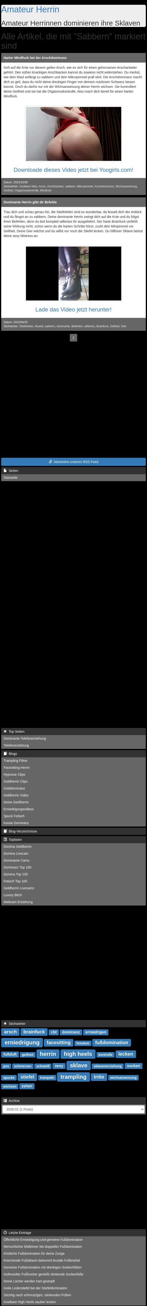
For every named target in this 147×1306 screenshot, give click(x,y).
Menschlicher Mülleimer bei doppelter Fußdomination (43, 1246)
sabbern (70, 186)
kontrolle (105, 1054)
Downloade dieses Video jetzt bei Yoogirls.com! (73, 170)
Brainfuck (102, 326)
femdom (82, 1043)
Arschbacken (55, 186)
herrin (48, 1053)
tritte (99, 1077)
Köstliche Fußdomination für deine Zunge (34, 1253)
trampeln (47, 1077)
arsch (10, 1031)
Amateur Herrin (30, 9)
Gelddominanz (14, 788)
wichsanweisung (123, 1077)
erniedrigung (22, 1042)
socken (133, 1066)
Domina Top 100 (16, 874)
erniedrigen (96, 1032)
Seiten (11, 471)
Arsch (42, 186)
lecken (125, 1054)
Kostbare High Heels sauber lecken (30, 1302)
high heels (78, 1053)
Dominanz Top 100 (17, 867)
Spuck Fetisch (14, 816)
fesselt (39, 326)
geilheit (28, 1054)
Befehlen (77, 326)
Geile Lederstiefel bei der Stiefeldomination (35, 1288)
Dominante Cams (16, 860)
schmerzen (22, 1066)
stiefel (27, 1077)
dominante (63, 326)
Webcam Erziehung (18, 902)
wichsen (9, 1086)
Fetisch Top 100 (15, 881)
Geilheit (8, 190)
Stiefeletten (26, 326)
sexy (59, 1066)
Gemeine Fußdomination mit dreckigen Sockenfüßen (43, 1267)
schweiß (43, 1066)
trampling (73, 1076)
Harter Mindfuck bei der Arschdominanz (35, 58)
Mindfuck (45, 190)
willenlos (89, 326)
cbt (54, 1032)
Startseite (11, 477)
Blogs (10, 754)
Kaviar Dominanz (16, 823)
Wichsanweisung (126, 186)
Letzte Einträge (17, 1233)
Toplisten (13, 840)
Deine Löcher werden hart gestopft (29, 1281)
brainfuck (34, 1031)
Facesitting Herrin (17, 767)
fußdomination (111, 1042)
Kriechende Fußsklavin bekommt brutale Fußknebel (42, 1260)
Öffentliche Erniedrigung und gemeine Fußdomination (43, 1240)
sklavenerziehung (108, 1066)
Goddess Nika (28, 186)
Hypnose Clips (14, 774)
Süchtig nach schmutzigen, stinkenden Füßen (37, 1295)
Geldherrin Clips (15, 781)
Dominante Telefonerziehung (25, 738)
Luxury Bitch (13, 895)
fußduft (10, 1054)
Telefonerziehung (16, 745)
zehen (27, 1086)
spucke (9, 1077)
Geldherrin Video (16, 795)
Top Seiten (14, 731)
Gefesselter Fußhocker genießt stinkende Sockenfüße (43, 1274)
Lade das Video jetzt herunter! (73, 309)
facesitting (59, 1042)
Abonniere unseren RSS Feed (73, 462)
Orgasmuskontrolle (27, 190)
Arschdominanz (104, 186)
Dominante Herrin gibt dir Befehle (30, 202)
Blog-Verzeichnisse (20, 831)
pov (6, 1066)
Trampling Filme (15, 761)
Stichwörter (14, 1024)
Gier (123, 326)
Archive (12, 1101)
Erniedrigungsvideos (19, 809)
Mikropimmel (85, 186)
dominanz (71, 1032)
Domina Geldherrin (18, 846)
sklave (78, 1065)
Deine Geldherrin (16, 802)
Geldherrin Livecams (19, 888)
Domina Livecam (16, 853)
